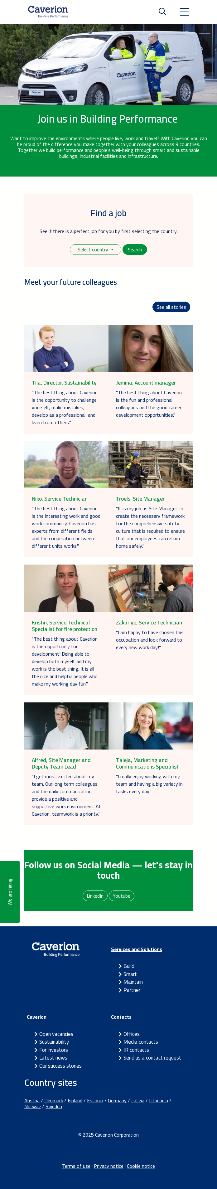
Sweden (54, 1106)
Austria (32, 1100)
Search (135, 249)
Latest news (53, 1058)
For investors (53, 1050)
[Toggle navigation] (184, 12)
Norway (32, 1106)
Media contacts (140, 1042)
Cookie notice (141, 1166)
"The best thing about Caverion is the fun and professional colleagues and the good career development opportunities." (149, 404)
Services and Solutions (136, 949)
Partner (131, 990)
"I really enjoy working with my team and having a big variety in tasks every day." (149, 784)
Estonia (95, 1100)
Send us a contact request (152, 1058)
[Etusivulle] (48, 11)
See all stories (171, 307)
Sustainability (54, 1042)
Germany (117, 1100)
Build (128, 966)
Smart (130, 974)
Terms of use (76, 1166)
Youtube (121, 895)
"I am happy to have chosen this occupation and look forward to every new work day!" (150, 640)
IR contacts (136, 1050)
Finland (75, 1100)
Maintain (133, 982)
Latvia (137, 1100)
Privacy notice (108, 1166)
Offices (131, 1034)
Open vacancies (56, 1034)
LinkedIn (95, 895)
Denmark (53, 1100)
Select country (93, 249)
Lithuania (158, 1100)
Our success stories (60, 1066)
